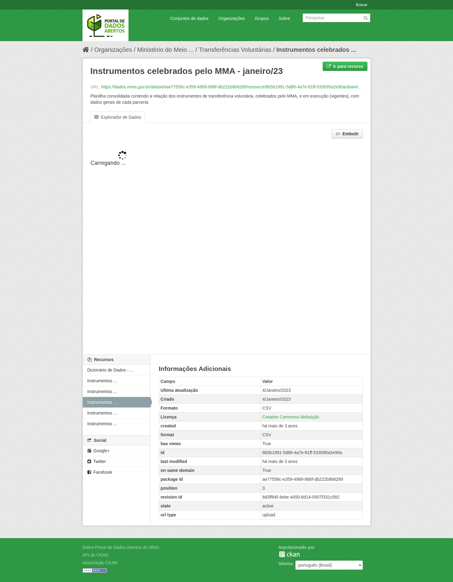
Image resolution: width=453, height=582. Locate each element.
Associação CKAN (100, 562)
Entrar (361, 4)
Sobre (284, 18)
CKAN (289, 554)
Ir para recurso (345, 66)
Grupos (262, 18)
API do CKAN (96, 555)
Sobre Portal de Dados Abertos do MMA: (121, 547)
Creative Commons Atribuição (291, 416)
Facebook (99, 472)
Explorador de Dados (117, 117)
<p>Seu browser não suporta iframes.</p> (226, 247)
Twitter (96, 461)
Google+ (98, 450)
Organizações (231, 18)
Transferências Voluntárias (235, 49)
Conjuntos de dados (189, 18)
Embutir (347, 133)
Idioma (286, 563)
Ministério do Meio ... (165, 49)
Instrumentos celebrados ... (316, 49)
